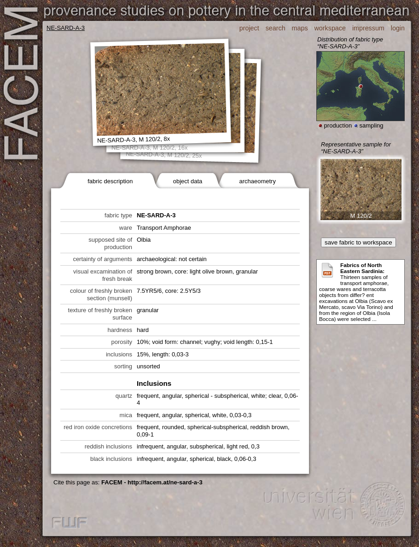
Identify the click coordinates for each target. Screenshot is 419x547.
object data (188, 181)
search (275, 28)
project (249, 28)
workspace (330, 28)
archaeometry (257, 181)
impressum (368, 28)
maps (300, 28)
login (398, 28)
